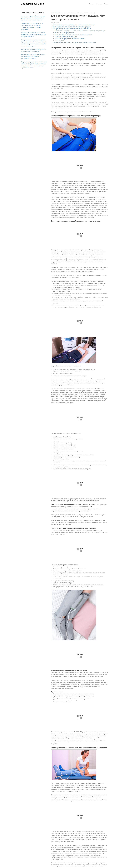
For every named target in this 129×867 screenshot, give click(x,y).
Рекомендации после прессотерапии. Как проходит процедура (72, 27)
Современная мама (32, 3)
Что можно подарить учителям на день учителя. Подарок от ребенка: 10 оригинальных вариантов (33, 56)
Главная (91, 4)
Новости (99, 4)
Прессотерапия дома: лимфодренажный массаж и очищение (73, 35)
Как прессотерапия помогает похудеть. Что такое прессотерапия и (73, 25)
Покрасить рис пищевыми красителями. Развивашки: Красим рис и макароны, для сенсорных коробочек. (33, 34)
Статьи (106, 4)
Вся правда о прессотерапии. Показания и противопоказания (72, 29)
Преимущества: (59, 41)
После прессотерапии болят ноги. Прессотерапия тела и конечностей (74, 43)
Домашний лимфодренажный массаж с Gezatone (70, 39)
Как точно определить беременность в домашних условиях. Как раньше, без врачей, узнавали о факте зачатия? (33, 18)
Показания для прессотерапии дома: (66, 37)
